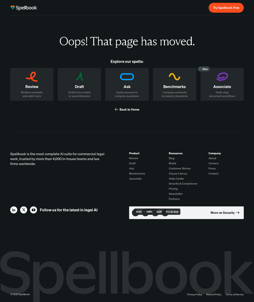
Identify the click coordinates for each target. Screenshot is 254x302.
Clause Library (178, 173)
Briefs (172, 163)
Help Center (176, 178)
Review (133, 158)
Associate (135, 178)
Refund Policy (213, 294)
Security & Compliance (183, 183)
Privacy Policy (194, 294)
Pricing (173, 188)
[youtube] (33, 209)
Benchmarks (137, 173)
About (212, 158)
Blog (172, 158)
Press (212, 168)
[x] (23, 209)
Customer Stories (180, 168)
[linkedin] (13, 209)
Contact (213, 173)
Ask (131, 168)
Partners (174, 199)
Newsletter (176, 193)
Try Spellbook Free (226, 7)
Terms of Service (235, 294)
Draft (132, 163)
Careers (213, 163)
